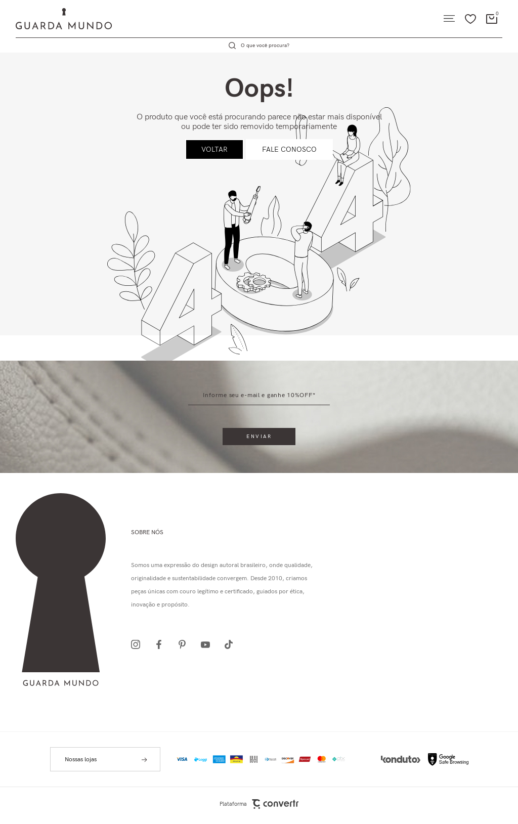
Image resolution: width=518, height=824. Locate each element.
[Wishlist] (470, 18)
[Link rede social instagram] (138, 644)
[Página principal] (56, 18)
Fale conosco (289, 149)
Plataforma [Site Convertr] (259, 804)
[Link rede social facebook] (161, 644)
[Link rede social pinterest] (185, 644)
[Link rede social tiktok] (231, 644)
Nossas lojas (81, 759)
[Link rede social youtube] (208, 644)
